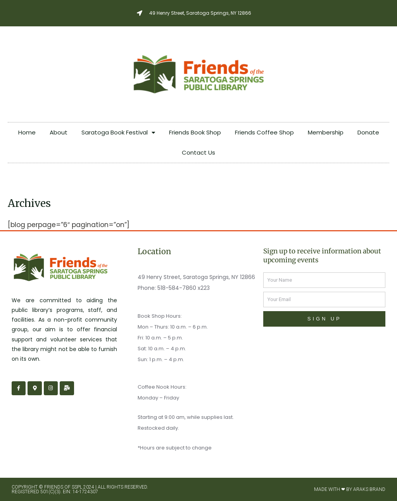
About (58, 132)
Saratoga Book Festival (118, 132)
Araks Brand (369, 489)
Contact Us (198, 152)
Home (27, 132)
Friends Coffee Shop (264, 132)
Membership (325, 132)
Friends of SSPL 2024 (69, 487)
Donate (368, 132)
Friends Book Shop (195, 132)
